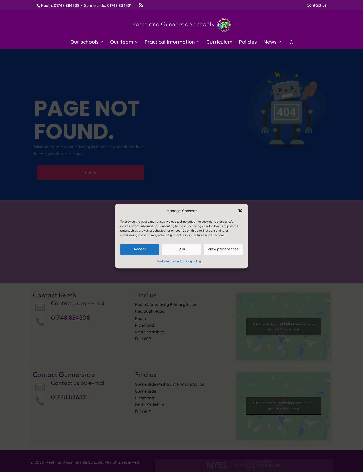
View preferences (223, 249)
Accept (140, 249)
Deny (181, 249)
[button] (240, 210)
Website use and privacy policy (179, 261)
